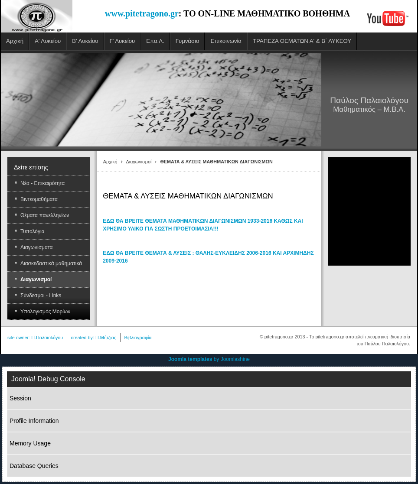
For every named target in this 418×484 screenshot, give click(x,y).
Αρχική (110, 161)
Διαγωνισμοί (139, 161)
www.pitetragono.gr (142, 13)
